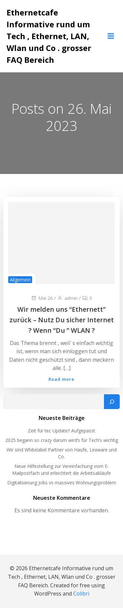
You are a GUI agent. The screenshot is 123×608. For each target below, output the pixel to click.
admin (67, 298)
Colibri (81, 593)
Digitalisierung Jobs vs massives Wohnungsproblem (61, 482)
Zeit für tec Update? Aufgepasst (61, 430)
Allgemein (20, 280)
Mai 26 (42, 298)
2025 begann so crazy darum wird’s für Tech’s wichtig (61, 440)
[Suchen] (112, 401)
